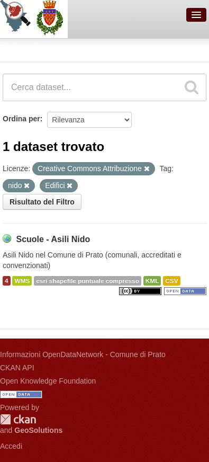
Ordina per (21, 118)
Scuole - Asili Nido (53, 239)
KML (152, 281)
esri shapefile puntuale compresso (87, 281)
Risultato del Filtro (42, 202)
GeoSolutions (38, 430)
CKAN (18, 419)
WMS (22, 281)
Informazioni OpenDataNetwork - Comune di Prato (83, 354)
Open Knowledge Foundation (48, 381)
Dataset (19, 48)
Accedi (11, 446)
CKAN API (17, 367)
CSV (171, 281)
